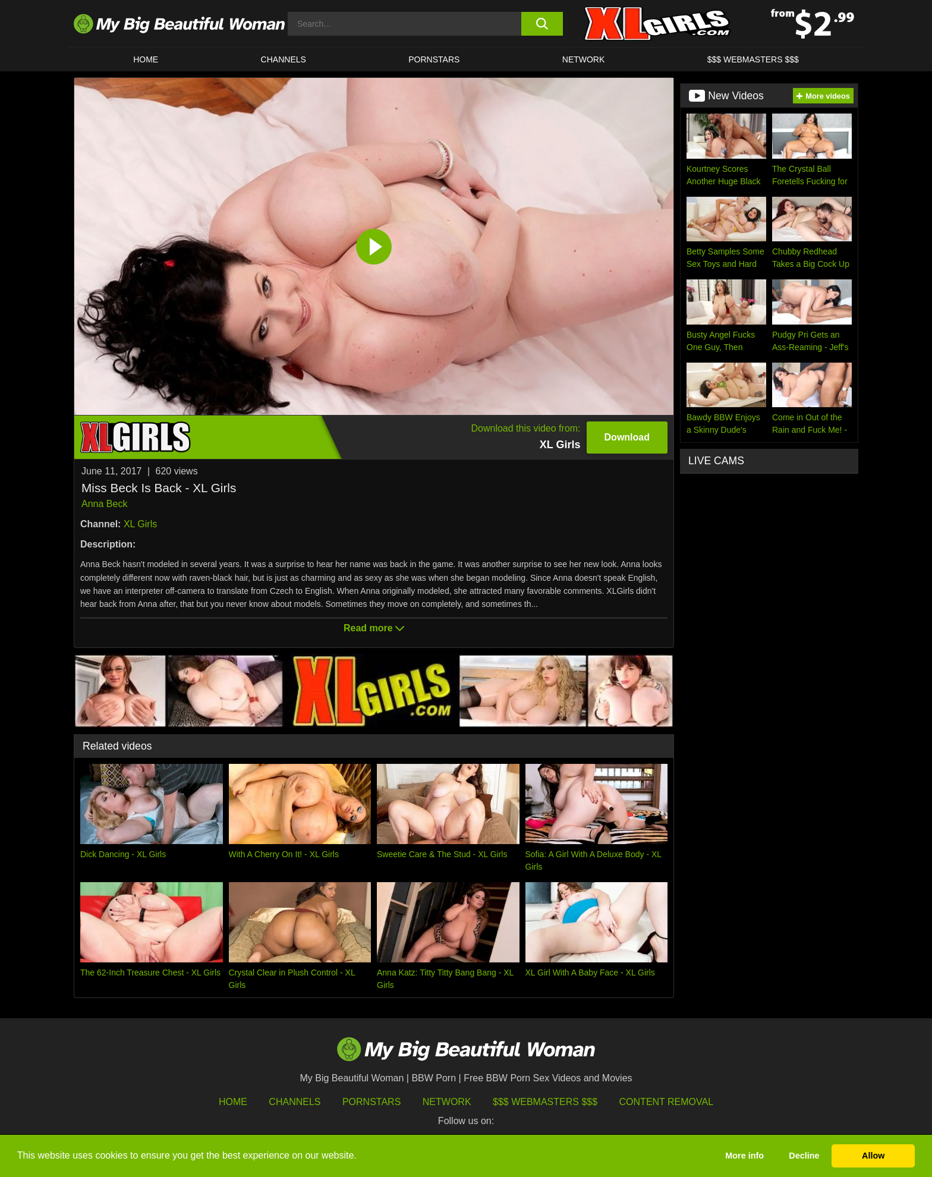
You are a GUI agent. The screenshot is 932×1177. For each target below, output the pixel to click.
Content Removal (666, 1102)
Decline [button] (804, 1155)
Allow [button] (873, 1155)
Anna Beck (104, 504)
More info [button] (744, 1155)
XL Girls (140, 524)
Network (583, 59)
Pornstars (433, 59)
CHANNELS (283, 59)
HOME (145, 59)
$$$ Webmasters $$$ (545, 1102)
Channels (294, 1102)
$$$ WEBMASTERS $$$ (753, 59)
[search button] (541, 24)
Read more (374, 628)
